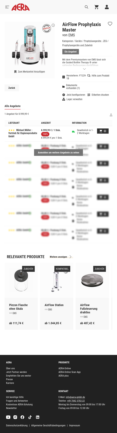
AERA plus (63, 375)
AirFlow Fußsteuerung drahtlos (88, 308)
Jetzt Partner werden (16, 372)
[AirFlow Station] (56, 280)
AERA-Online (64, 368)
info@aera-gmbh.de (75, 397)
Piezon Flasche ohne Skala (18, 306)
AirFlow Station (54, 305)
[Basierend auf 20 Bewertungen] (11, 129)
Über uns (10, 368)
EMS (71, 35)
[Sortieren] (111, 114)
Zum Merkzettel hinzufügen (31, 71)
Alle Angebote (13, 106)
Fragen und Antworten (17, 400)
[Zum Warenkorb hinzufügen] (103, 131)
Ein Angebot (71, 51)
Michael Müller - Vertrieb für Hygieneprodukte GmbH (22, 133)
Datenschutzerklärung (17, 425)
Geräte (78, 41)
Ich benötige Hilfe (15, 397)
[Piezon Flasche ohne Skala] (21, 280)
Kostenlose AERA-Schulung (19, 404)
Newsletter (11, 408)
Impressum (74, 425)
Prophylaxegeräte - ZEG (95, 41)
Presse (9, 379)
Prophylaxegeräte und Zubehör (77, 45)
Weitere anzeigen (58, 256)
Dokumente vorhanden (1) (73, 86)
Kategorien (67, 41)
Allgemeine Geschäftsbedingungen (48, 425)
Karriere (10, 383)
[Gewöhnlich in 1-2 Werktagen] (73, 131)
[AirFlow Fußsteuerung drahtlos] (92, 280)
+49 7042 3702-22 (76, 400)
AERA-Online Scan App (69, 372)
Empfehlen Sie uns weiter (18, 375)
